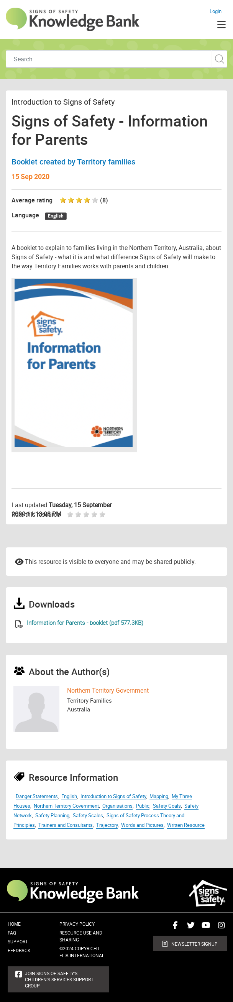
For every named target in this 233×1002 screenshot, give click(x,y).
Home (14, 924)
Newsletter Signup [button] (194, 944)
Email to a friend (19, 561)
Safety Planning (52, 815)
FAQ (12, 933)
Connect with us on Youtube (204, 928)
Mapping (158, 796)
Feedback (19, 950)
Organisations (117, 805)
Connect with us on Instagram (219, 928)
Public (142, 805)
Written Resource (186, 824)
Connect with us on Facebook (173, 928)
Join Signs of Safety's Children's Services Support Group (59, 979)
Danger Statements (37, 796)
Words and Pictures (142, 824)
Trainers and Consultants (65, 824)
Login (216, 11)
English (69, 796)
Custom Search (219, 58)
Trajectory (107, 824)
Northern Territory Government (108, 690)
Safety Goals (167, 805)
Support (18, 941)
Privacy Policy (77, 924)
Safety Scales (88, 815)
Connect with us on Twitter (189, 928)
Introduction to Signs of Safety (113, 796)
